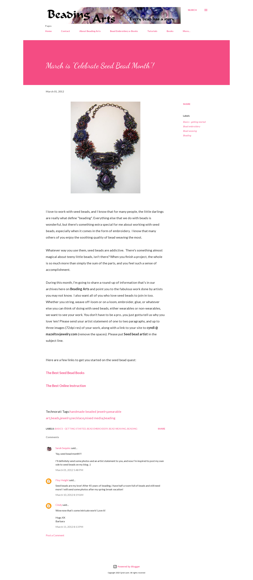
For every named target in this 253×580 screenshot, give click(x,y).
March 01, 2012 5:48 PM (69, 469)
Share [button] (186, 104)
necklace (77, 418)
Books (170, 31)
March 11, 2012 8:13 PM (69, 526)
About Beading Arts (90, 31)
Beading (187, 135)
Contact (65, 31)
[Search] (192, 10)
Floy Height (62, 480)
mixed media (94, 418)
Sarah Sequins (63, 448)
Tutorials (152, 31)
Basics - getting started (194, 121)
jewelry (65, 418)
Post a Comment (55, 535)
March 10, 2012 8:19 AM (69, 494)
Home (48, 31)
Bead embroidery (191, 126)
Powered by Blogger (126, 566)
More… (186, 31)
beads (55, 418)
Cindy (59, 504)
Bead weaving (190, 131)
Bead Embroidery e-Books (124, 31)
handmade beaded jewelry (88, 411)
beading (109, 418)
